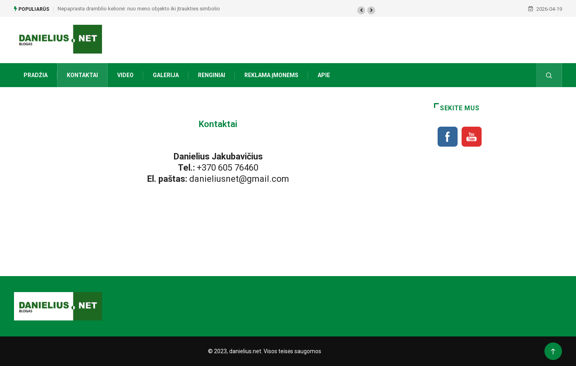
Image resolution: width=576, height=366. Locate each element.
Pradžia (36, 75)
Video (125, 75)
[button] (361, 10)
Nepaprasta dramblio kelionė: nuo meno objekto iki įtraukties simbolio (139, 9)
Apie (324, 75)
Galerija (166, 75)
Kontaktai (82, 75)
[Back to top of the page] (553, 352)
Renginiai (211, 75)
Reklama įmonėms (271, 75)
